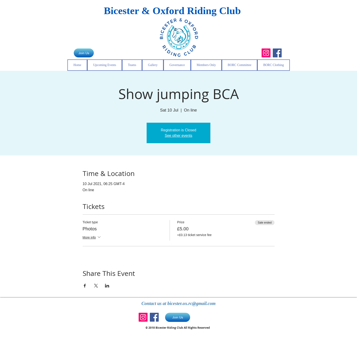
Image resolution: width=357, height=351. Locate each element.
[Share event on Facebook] (85, 285)
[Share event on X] (96, 285)
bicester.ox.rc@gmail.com (191, 303)
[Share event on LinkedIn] (107, 285)
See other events (178, 135)
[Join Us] (84, 52)
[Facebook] (277, 52)
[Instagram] (266, 52)
